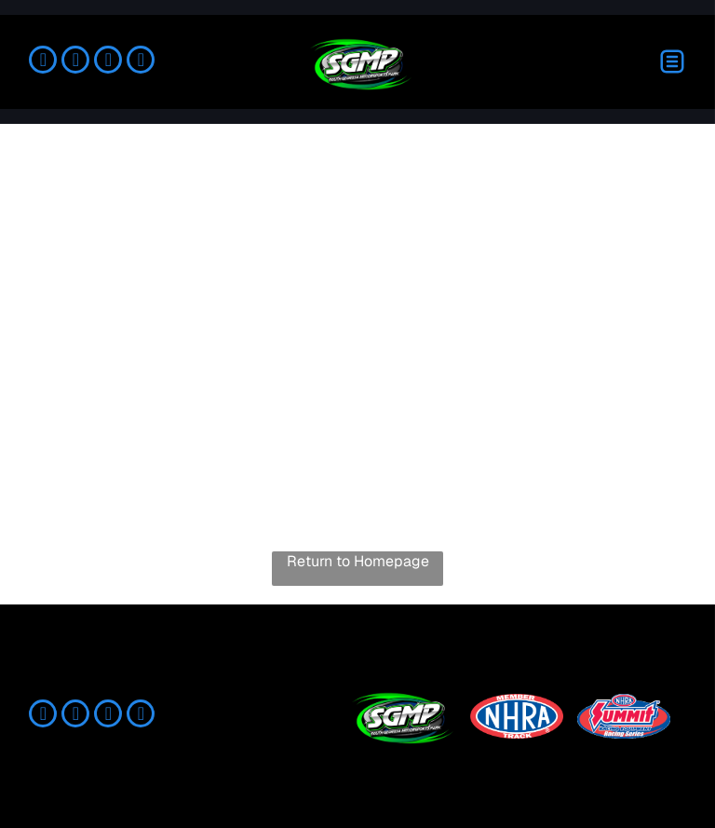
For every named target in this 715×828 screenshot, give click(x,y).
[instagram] (75, 62)
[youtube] (141, 62)
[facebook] (43, 62)
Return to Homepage (358, 561)
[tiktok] (108, 62)
